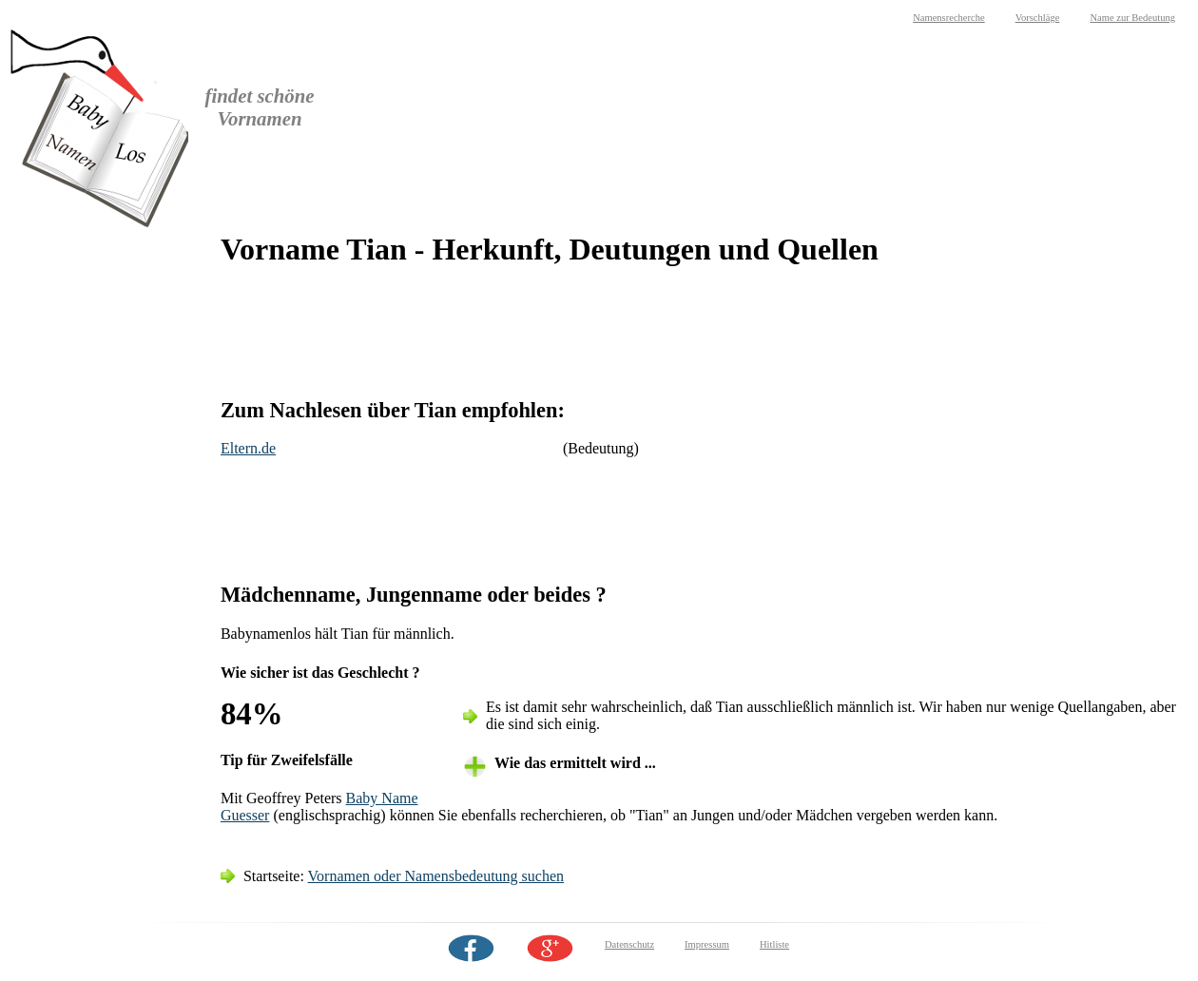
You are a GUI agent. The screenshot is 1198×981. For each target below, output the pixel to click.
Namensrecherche (949, 17)
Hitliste (774, 944)
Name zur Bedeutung (1132, 17)
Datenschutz (629, 944)
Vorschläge (1037, 17)
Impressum (707, 944)
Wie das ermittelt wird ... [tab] (575, 763)
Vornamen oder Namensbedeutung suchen (436, 876)
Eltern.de (248, 448)
